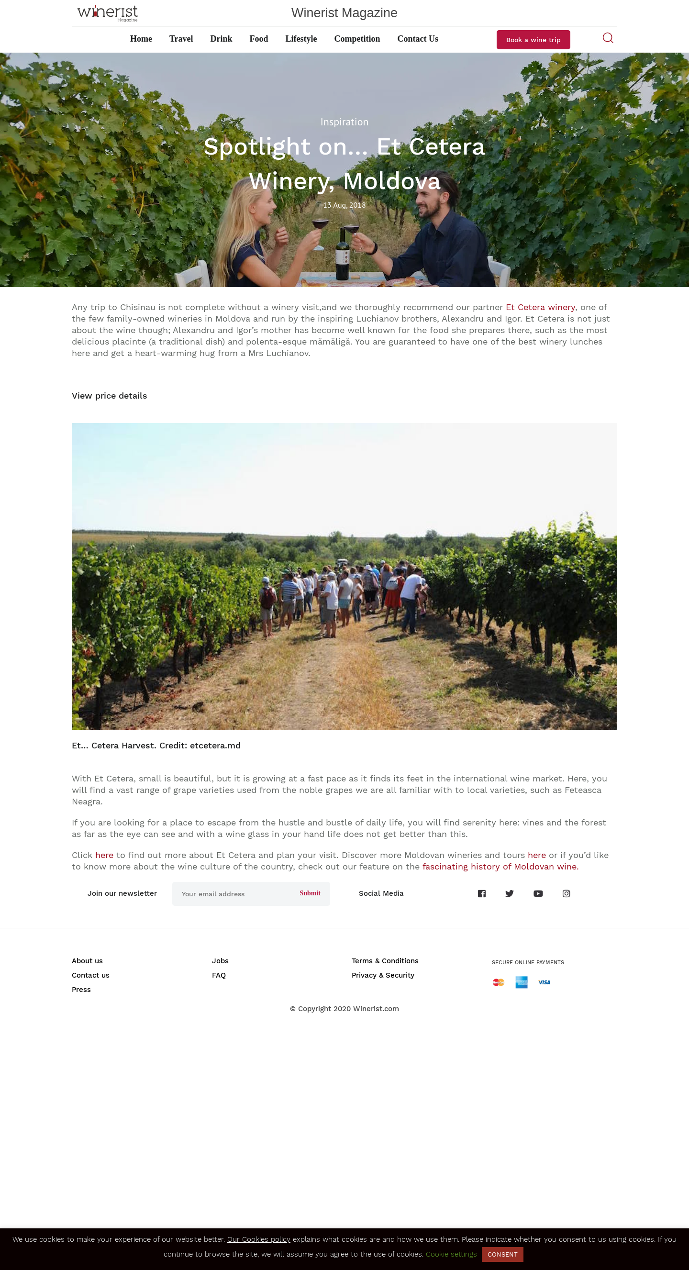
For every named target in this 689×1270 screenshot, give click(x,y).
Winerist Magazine (344, 13)
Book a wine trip (533, 40)
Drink (222, 39)
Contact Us (418, 39)
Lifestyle (301, 39)
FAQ (219, 975)
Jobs (220, 961)
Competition (357, 39)
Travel (181, 39)
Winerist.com (376, 1008)
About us (87, 961)
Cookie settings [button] (451, 1254)
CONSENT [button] (503, 1254)
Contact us (91, 975)
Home (141, 39)
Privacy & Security (383, 975)
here (104, 855)
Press (81, 989)
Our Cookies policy (258, 1239)
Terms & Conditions (385, 961)
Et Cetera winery (540, 307)
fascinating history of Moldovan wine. (500, 866)
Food (259, 39)
